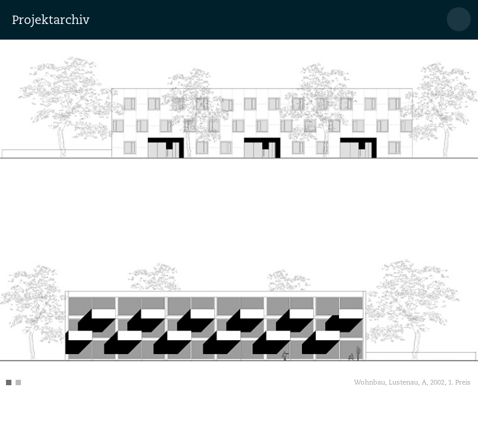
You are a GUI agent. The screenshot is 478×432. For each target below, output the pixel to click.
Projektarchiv (50, 20)
